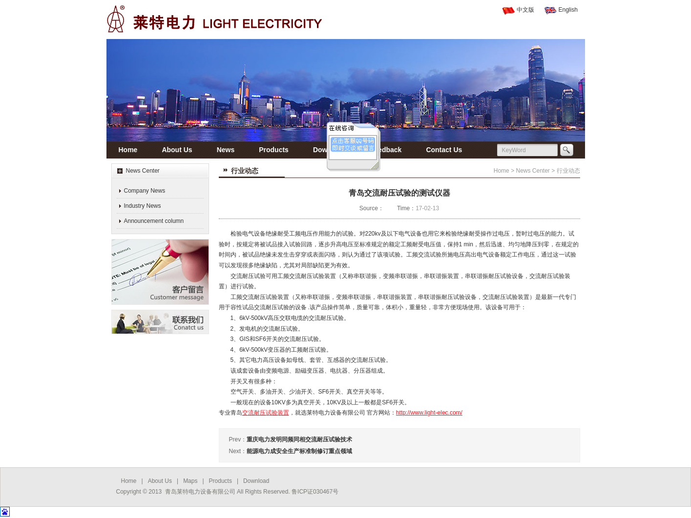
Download (329, 150)
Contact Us (444, 150)
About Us (177, 150)
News (226, 150)
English (568, 9)
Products (274, 150)
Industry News (142, 205)
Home (128, 150)
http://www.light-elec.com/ (429, 412)
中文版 (525, 9)
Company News (145, 190)
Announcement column (154, 221)
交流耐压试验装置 (265, 412)
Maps (190, 481)
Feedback (386, 150)
